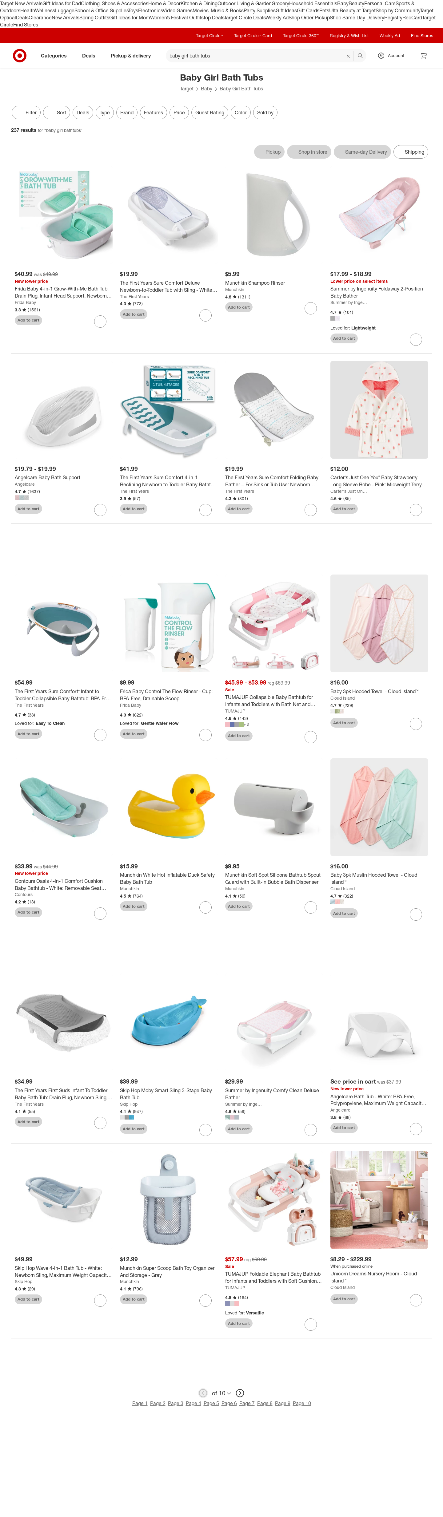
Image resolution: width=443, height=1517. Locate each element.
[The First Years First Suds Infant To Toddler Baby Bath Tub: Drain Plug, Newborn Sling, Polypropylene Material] (64, 1095)
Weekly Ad (277, 17)
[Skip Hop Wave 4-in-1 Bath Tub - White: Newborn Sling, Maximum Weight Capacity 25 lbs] (64, 1273)
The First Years (134, 296)
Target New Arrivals (21, 3)
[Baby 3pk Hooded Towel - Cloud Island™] (379, 692)
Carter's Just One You (349, 491)
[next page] (240, 1394)
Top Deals (213, 17)
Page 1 (140, 1404)
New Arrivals (65, 17)
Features (153, 112)
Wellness (45, 10)
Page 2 (158, 1404)
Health (27, 10)
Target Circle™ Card (253, 35)
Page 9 (282, 1404)
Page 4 (193, 1404)
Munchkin (234, 289)
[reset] (348, 56)
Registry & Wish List (349, 35)
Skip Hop (129, 1105)
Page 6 (229, 1404)
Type (105, 112)
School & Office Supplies (101, 10)
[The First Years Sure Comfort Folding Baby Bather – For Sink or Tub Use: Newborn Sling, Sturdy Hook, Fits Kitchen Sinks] (274, 481)
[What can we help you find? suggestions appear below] (266, 55)
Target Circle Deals (244, 17)
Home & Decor (164, 3)
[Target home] (19, 55)
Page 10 (302, 1404)
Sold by (265, 112)
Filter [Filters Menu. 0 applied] (26, 112)
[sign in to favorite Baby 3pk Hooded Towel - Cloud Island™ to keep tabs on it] (416, 725)
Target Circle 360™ (301, 35)
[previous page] (203, 1394)
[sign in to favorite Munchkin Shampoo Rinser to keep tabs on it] (311, 308)
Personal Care (380, 3)
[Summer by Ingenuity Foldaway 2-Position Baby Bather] (379, 292)
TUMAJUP (235, 712)
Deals (22, 17)
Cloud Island (342, 699)
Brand (127, 112)
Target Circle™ (209, 35)
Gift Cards (308, 10)
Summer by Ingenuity (349, 302)
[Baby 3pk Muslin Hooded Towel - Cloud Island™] (379, 880)
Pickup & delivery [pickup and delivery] (133, 56)
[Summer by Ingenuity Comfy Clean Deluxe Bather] (274, 1095)
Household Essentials (313, 3)
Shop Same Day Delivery (357, 17)
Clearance (40, 17)
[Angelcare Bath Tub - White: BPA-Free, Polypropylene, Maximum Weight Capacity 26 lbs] (379, 1101)
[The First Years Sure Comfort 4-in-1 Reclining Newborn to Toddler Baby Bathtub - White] (169, 481)
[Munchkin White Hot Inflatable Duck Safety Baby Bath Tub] (169, 880)
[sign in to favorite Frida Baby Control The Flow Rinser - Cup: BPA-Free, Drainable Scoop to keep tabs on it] (205, 736)
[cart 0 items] (424, 55)
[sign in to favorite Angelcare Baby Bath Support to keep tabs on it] (100, 510)
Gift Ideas (286, 10)
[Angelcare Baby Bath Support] (64, 477)
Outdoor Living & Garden (245, 3)
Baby (343, 3)
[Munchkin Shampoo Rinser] (274, 282)
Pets (324, 10)
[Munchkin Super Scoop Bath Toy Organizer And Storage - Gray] (169, 1273)
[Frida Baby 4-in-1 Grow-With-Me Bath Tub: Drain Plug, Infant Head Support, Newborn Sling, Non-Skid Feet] (64, 292)
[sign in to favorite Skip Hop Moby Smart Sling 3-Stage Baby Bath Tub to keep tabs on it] (205, 1131)
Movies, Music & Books (218, 10)
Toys (133, 10)
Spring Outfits (94, 17)
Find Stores (25, 25)
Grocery (280, 3)
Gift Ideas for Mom (129, 17)
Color (241, 112)
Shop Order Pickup (309, 17)
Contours (24, 896)
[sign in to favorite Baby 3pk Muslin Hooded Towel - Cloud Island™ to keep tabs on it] (416, 916)
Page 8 (265, 1404)
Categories (56, 56)
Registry (393, 17)
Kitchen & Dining (199, 3)
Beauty (356, 3)
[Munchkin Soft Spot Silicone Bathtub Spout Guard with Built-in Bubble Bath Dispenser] (274, 880)
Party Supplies (260, 10)
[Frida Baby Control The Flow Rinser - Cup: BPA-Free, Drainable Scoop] (169, 696)
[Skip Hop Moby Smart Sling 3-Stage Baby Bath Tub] (169, 1095)
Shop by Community (398, 10)
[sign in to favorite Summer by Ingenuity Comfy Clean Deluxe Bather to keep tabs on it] (311, 1131)
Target (187, 88)
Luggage (64, 10)
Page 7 (247, 1404)
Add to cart (28, 320)
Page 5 (211, 1404)
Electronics (150, 10)
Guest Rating (209, 112)
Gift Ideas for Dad (61, 3)
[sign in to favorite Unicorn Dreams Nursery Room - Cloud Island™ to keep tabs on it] (416, 1301)
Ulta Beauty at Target (352, 10)
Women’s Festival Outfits (176, 17)
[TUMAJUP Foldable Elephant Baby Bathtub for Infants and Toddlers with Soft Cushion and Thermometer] (274, 1279)
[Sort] (56, 112)
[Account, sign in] (393, 55)
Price (179, 112)
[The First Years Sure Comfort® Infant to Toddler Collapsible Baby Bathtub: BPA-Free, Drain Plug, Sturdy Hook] (64, 696)
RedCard (412, 17)
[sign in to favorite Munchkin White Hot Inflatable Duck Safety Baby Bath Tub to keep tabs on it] (205, 909)
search (360, 56)
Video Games (178, 10)
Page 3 (175, 1404)
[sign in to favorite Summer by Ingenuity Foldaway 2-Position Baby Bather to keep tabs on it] (416, 340)
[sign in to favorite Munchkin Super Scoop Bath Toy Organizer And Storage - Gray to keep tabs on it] (205, 1302)
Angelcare (25, 484)
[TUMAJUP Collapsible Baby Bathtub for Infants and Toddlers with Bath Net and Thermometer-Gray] (274, 702)
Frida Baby (25, 302)
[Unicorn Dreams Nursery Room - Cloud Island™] (379, 1278)
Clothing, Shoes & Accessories (114, 3)
